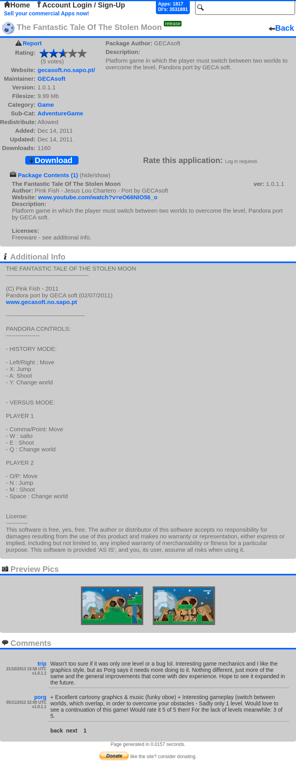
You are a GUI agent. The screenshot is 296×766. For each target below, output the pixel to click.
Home (17, 5)
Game (45, 104)
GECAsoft (51, 78)
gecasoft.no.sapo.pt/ (66, 70)
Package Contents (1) (48, 175)
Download (50, 160)
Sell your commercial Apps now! (46, 13)
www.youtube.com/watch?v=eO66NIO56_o (97, 197)
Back (281, 28)
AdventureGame (60, 113)
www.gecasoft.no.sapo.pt (41, 302)
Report (31, 43)
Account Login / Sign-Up (80, 5)
